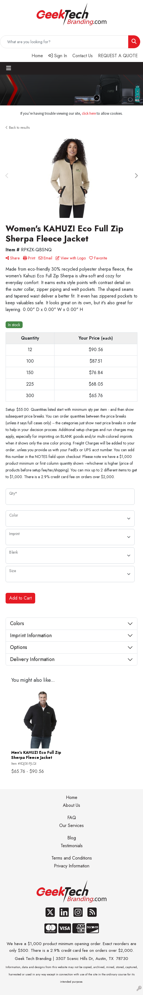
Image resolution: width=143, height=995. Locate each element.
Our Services (71, 825)
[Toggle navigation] (9, 68)
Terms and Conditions (71, 858)
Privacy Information (71, 866)
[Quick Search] (64, 41)
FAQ (71, 817)
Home (71, 797)
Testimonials (72, 845)
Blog (71, 838)
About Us (71, 805)
